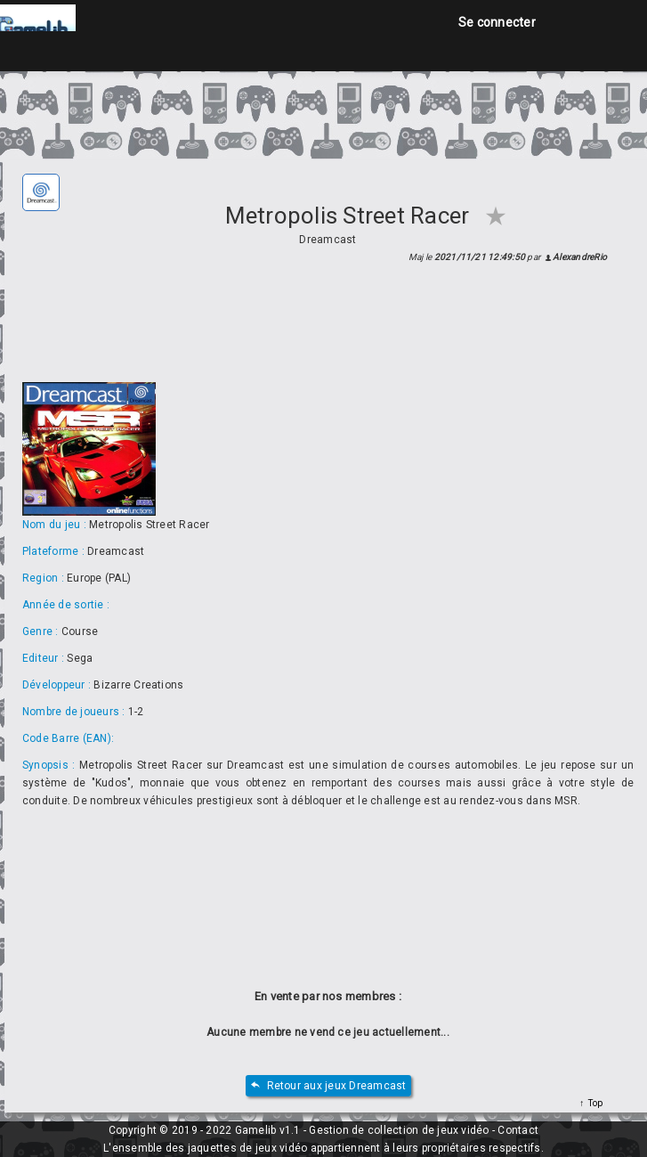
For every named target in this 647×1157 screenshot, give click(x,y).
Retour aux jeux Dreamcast (328, 1086)
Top (593, 1103)
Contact (517, 1130)
